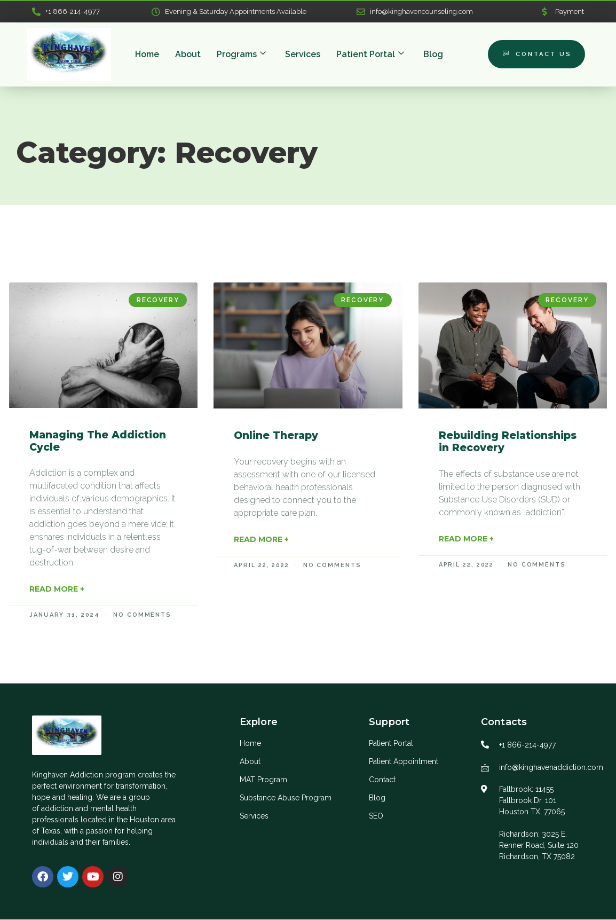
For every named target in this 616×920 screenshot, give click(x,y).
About (188, 55)
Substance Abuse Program (285, 798)
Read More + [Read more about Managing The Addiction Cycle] (56, 589)
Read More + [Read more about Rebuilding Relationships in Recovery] (466, 539)
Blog (433, 55)
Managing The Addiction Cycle (97, 441)
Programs (241, 55)
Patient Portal (370, 55)
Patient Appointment (403, 762)
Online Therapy (276, 436)
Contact (382, 780)
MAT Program (263, 780)
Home (147, 55)
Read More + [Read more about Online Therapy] (261, 540)
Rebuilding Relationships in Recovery (507, 442)
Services (302, 55)
